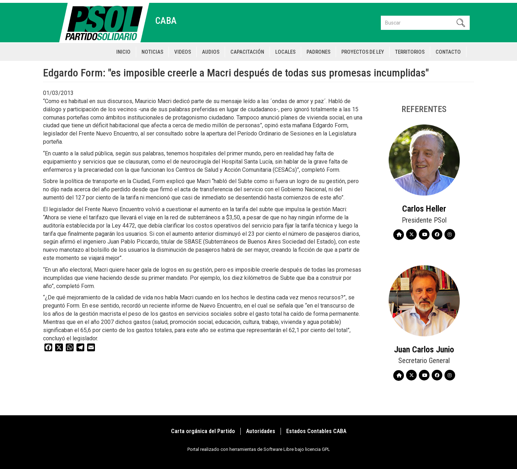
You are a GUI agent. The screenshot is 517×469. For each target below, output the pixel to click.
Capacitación (247, 52)
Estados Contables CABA (316, 431)
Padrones (318, 52)
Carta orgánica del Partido (203, 431)
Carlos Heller (424, 209)
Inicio (123, 52)
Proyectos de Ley (362, 52)
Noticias (152, 52)
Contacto (448, 52)
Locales (285, 52)
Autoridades (260, 431)
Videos (182, 52)
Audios (210, 52)
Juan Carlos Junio (424, 350)
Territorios (410, 52)
